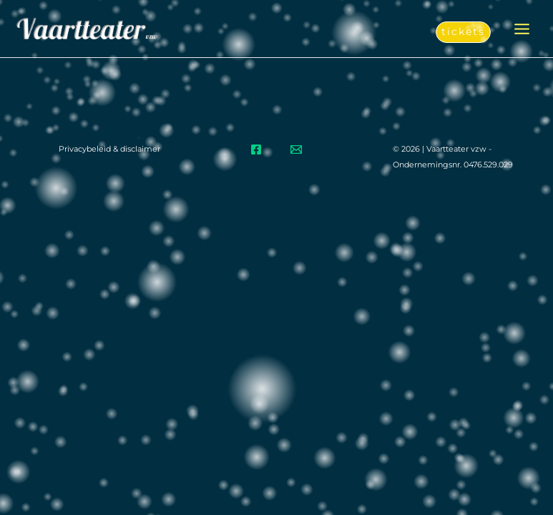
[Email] (296, 149)
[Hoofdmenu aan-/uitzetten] (522, 29)
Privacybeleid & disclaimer (109, 149)
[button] (463, 32)
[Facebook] (256, 149)
